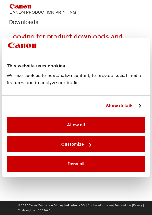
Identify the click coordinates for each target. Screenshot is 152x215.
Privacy (137, 205)
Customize (76, 144)
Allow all (76, 124)
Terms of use (123, 205)
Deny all (76, 163)
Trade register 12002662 (34, 210)
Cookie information (100, 205)
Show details (120, 105)
